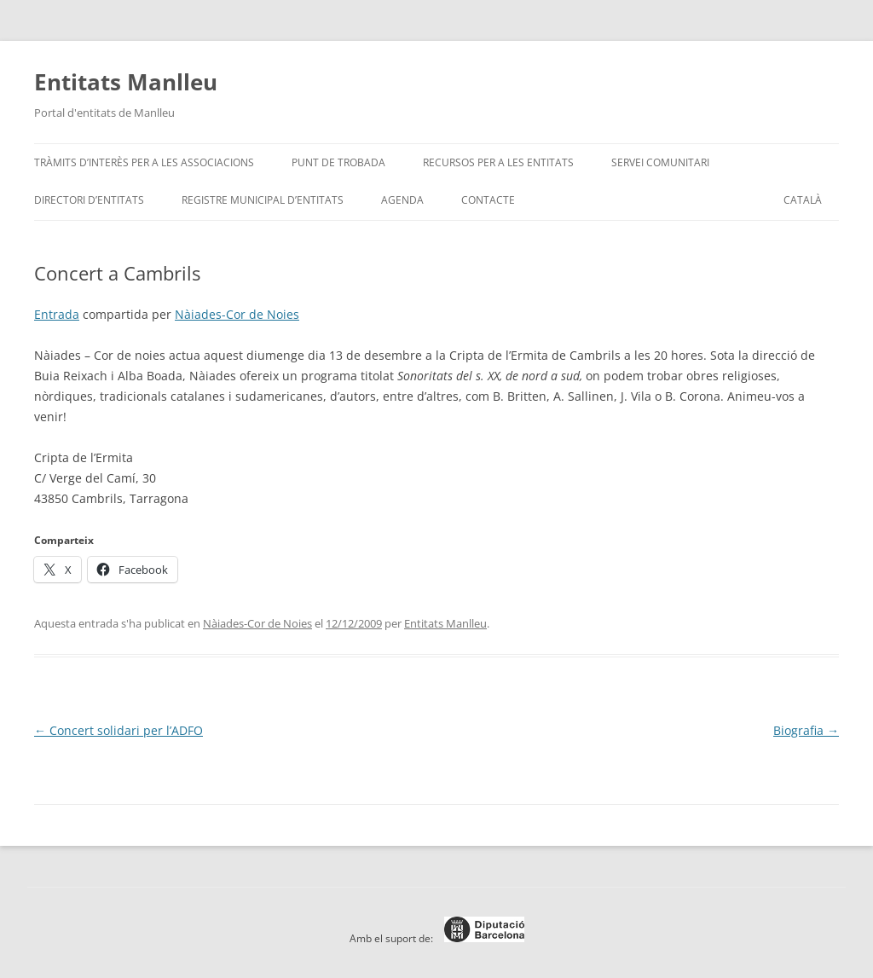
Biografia (806, 730)
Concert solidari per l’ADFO (118, 730)
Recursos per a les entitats (498, 162)
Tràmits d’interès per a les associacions (144, 162)
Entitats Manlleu (125, 82)
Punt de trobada (338, 162)
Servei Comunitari (660, 162)
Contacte (488, 200)
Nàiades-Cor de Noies (237, 314)
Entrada (56, 314)
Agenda (402, 200)
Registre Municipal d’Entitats (263, 200)
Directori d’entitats (89, 200)
